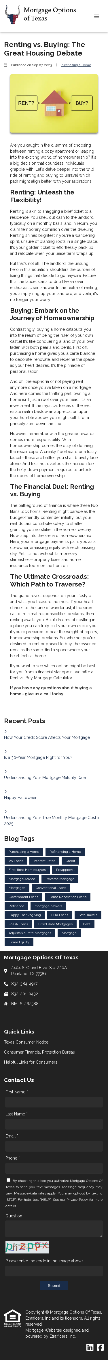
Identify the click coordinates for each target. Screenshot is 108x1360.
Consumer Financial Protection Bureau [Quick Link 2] (39, 1052)
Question (13, 1216)
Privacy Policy (77, 1200)
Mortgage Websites (44, 1330)
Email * (11, 1136)
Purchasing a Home (76, 65)
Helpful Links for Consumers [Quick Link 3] (30, 1062)
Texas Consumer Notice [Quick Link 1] (26, 1042)
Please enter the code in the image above (44, 1261)
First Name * (16, 1092)
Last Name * (16, 1114)
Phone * (12, 1158)
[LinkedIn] (90, 1347)
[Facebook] (100, 1347)
